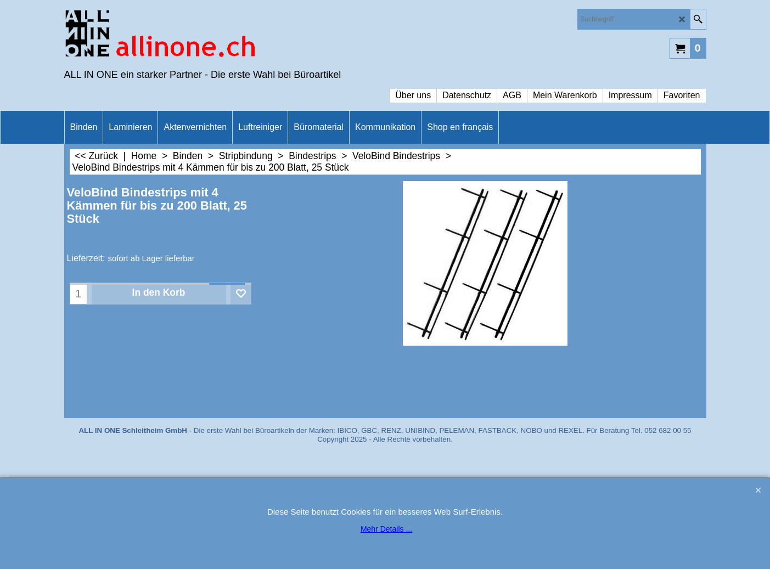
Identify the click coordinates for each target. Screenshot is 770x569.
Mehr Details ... (386, 529)
